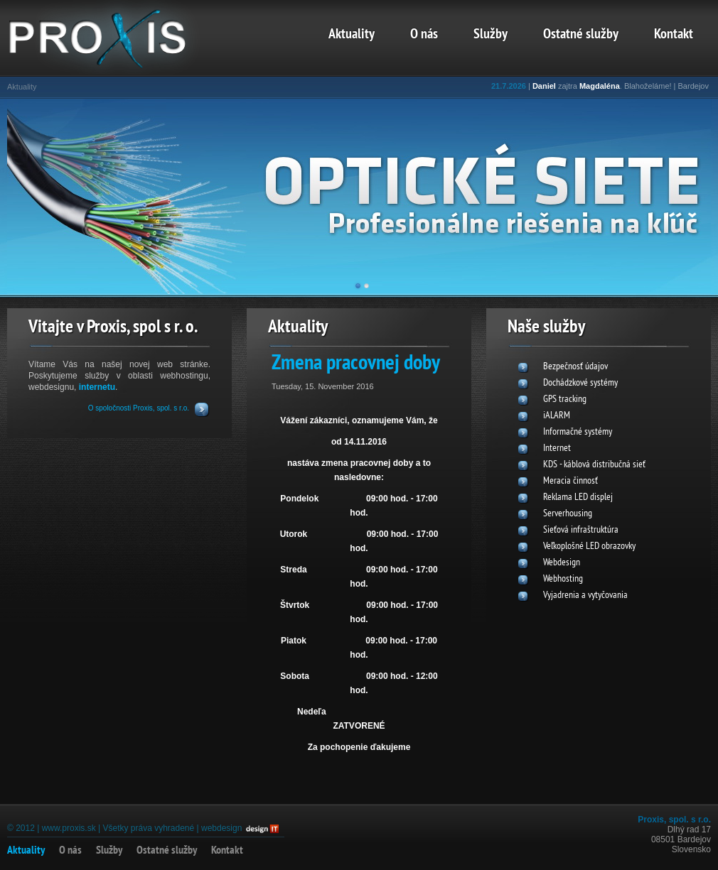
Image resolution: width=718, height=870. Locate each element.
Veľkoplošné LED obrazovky (589, 546)
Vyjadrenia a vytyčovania (585, 595)
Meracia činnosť (570, 481)
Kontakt (673, 34)
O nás (424, 34)
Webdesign (561, 562)
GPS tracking (564, 399)
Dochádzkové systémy (580, 383)
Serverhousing (567, 513)
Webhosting (563, 579)
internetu (97, 387)
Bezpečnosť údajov (575, 366)
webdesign (221, 828)
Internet (557, 448)
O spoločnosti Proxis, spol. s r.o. (138, 408)
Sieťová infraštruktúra (580, 530)
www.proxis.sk (69, 828)
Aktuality (351, 34)
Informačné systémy (577, 432)
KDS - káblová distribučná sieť (594, 464)
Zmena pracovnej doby (356, 364)
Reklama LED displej (578, 497)
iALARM (556, 415)
